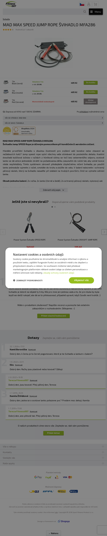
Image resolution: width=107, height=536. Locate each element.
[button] (28, 280)
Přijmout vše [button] (81, 280)
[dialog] (53, 268)
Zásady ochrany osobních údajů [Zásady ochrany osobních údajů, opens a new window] (58, 272)
